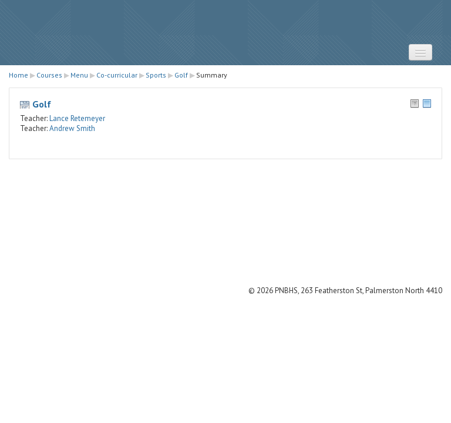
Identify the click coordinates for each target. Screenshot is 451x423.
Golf (41, 104)
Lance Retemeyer (77, 118)
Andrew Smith (72, 128)
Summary (211, 74)
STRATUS (225, 32)
